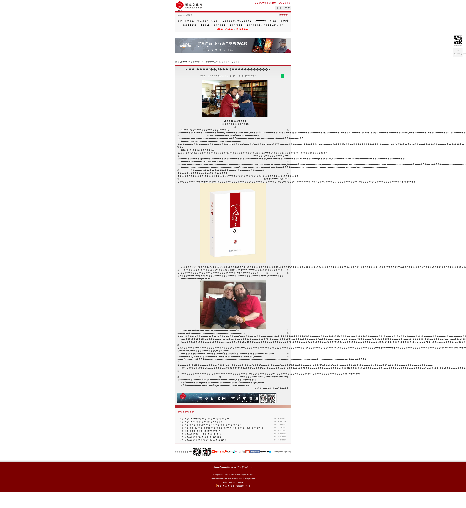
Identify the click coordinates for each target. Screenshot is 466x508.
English (272, 3)
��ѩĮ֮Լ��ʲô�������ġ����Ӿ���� (203, 422)
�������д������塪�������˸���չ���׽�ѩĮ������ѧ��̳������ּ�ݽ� (224, 428)
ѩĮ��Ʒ (215, 21)
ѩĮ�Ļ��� (181, 62)
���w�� (260, 3)
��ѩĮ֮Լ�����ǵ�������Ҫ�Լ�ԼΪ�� (203, 437)
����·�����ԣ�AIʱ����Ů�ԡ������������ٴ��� (213, 425)
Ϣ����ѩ (261, 21)
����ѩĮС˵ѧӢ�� (274, 25)
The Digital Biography (281, 452)
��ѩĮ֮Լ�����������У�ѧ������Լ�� (205, 440)
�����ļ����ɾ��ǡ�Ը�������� (203, 431)
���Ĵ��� (236, 25)
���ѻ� (205, 25)
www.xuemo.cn (224, 76)
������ (219, 25)
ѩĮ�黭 (273, 21)
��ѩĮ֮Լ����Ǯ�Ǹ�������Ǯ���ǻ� (203, 434)
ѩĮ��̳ (190, 21)
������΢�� (282, 76)
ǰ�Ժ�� (284, 21)
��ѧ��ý (202, 21)
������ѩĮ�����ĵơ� (236, 21)
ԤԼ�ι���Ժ (243, 29)
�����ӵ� (190, 25)
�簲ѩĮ (181, 21)
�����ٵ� (253, 25)
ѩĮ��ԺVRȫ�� (224, 29)
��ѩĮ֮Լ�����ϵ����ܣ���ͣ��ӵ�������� (207, 419)
